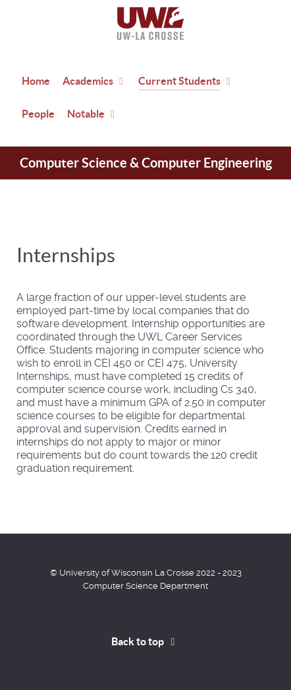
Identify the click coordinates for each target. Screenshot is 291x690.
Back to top (145, 641)
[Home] (145, 23)
